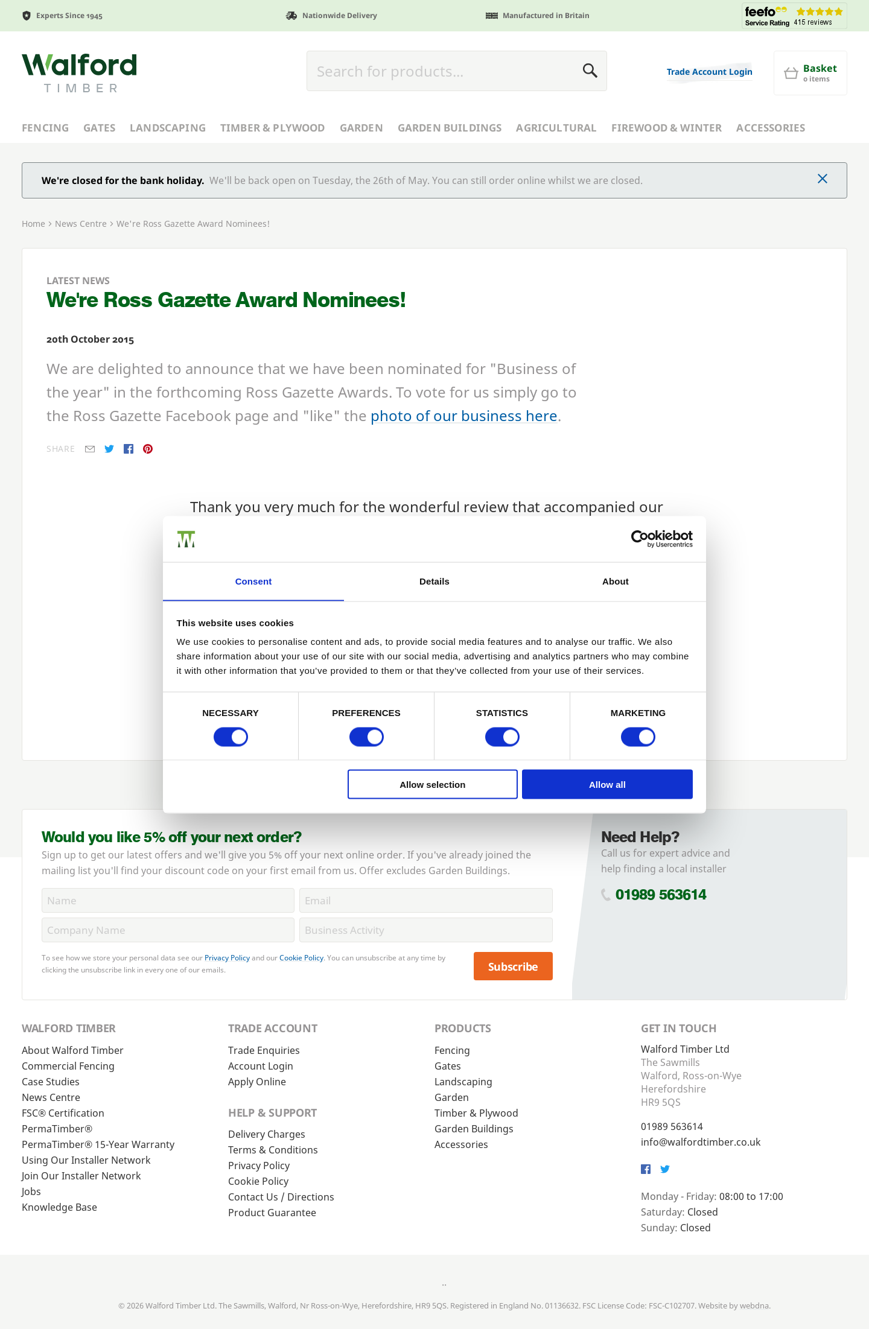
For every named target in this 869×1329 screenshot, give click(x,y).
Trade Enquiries (264, 1049)
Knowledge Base (59, 1206)
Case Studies (51, 1081)
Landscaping (168, 128)
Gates (99, 128)
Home (33, 223)
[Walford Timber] (79, 73)
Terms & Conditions (273, 1149)
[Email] (425, 900)
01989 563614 (661, 894)
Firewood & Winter (666, 128)
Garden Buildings (450, 128)
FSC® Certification (63, 1112)
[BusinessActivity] (425, 930)
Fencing (45, 128)
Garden (361, 128)
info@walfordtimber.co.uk (701, 1141)
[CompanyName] (168, 930)
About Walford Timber (73, 1049)
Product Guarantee (272, 1212)
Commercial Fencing (68, 1065)
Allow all (607, 784)
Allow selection (432, 784)
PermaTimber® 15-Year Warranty (98, 1143)
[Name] (168, 900)
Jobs (31, 1190)
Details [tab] (434, 581)
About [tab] (615, 581)
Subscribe (513, 966)
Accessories (770, 128)
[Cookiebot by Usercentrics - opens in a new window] (640, 539)
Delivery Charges (266, 1133)
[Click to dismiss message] (822, 180)
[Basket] (810, 73)
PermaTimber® (57, 1128)
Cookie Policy (301, 958)
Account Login (260, 1065)
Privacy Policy (227, 958)
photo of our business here (464, 415)
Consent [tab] (253, 581)
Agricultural (556, 128)
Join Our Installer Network (81, 1175)
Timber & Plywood (272, 128)
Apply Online (257, 1081)
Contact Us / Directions (281, 1196)
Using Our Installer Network (86, 1159)
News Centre (81, 223)
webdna (754, 1304)
